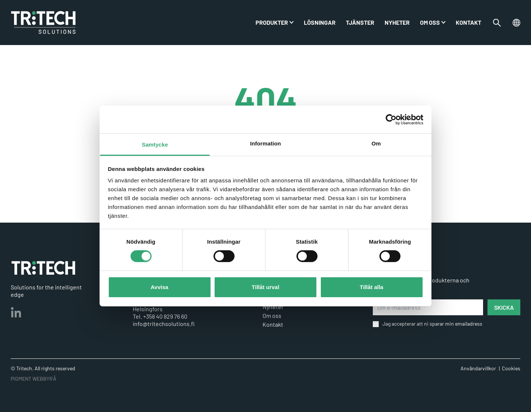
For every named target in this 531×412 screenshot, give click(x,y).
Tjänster (360, 22)
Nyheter (397, 22)
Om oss (430, 22)
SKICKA (504, 307)
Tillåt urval (266, 287)
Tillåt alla (372, 287)
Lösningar (320, 22)
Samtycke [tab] (155, 144)
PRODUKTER (272, 22)
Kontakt (468, 22)
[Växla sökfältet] (497, 23)
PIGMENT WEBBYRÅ (33, 378)
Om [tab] (376, 143)
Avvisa (160, 287)
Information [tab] (265, 143)
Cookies (511, 368)
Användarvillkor (478, 368)
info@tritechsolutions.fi (164, 323)
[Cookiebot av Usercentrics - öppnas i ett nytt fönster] (391, 119)
